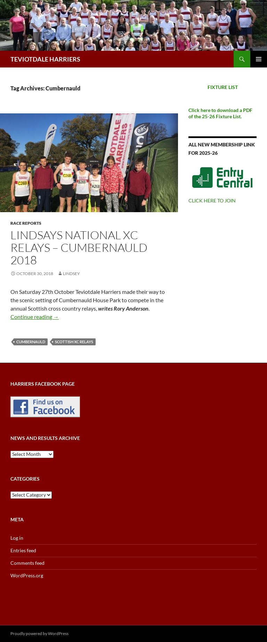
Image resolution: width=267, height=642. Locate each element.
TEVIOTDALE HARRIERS (45, 59)
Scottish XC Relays (74, 341)
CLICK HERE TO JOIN (212, 200)
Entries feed (23, 550)
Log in (16, 538)
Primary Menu (258, 59)
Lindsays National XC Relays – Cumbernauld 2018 (78, 247)
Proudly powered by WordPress (39, 633)
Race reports (25, 223)
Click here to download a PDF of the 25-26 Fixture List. (220, 113)
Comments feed (27, 563)
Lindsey (71, 273)
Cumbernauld (30, 341)
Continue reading (34, 316)
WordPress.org (26, 575)
